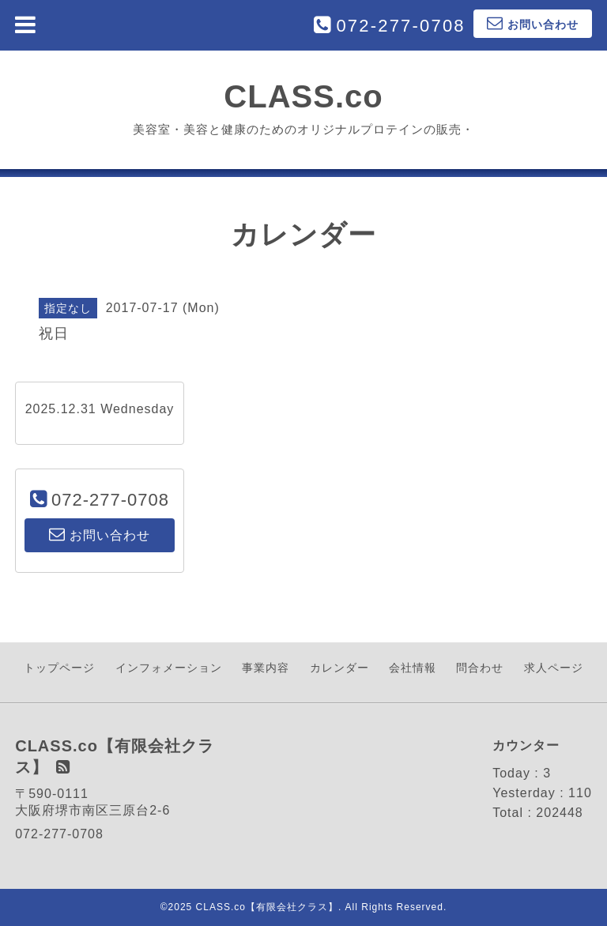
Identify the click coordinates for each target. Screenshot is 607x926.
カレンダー (339, 667)
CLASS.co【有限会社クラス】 (267, 907)
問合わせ (479, 667)
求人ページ (553, 667)
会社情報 (412, 667)
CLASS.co (303, 96)
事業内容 (265, 667)
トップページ (59, 667)
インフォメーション (168, 667)
